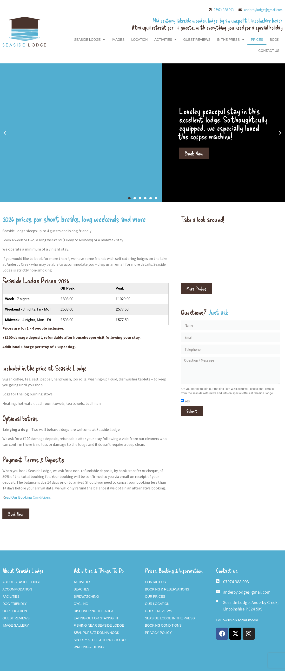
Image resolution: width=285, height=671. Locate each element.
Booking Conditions (163, 625)
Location (139, 39)
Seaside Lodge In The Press (170, 618)
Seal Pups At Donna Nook (96, 633)
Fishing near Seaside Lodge (99, 625)
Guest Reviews (197, 39)
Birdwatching (86, 596)
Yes (187, 401)
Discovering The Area (93, 611)
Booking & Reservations (167, 589)
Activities (165, 39)
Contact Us (268, 51)
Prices (257, 39)
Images (118, 39)
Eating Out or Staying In (96, 618)
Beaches (81, 589)
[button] (4, 132)
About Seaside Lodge (21, 582)
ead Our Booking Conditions (28, 497)
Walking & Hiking (89, 647)
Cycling (81, 604)
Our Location (14, 611)
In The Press (230, 39)
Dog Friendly (14, 604)
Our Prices (155, 596)
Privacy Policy (158, 633)
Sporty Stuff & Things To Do (100, 640)
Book (274, 39)
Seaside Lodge (89, 39)
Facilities (11, 596)
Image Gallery (15, 625)
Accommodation (17, 589)
